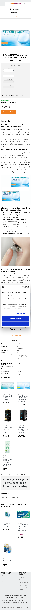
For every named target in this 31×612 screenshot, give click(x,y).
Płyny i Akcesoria (14, 9)
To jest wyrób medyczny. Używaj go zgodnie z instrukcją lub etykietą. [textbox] (15, 483)
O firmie (3, 576)
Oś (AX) (9, 85)
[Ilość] (8, 70)
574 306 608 (9, 597)
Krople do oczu (23, 585)
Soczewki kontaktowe (22, 578)
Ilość (9, 68)
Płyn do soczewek (23, 582)
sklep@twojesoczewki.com (19, 595)
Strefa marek (14, 13)
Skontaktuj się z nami (6, 579)
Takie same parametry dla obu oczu (14, 95)
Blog (2, 581)
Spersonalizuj (15, 323)
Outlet (15, 16)
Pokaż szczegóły (21, 313)
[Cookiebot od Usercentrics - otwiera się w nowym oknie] (22, 287)
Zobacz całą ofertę (15, 335)
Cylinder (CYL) (9, 79)
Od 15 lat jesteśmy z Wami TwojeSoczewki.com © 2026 (15, 607)
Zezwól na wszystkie (15, 318)
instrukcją (18, 474)
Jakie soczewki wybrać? (23, 588)
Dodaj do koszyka (8, 112)
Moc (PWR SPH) (9, 73)
